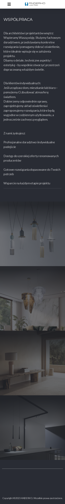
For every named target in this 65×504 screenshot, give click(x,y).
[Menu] (9, 4)
